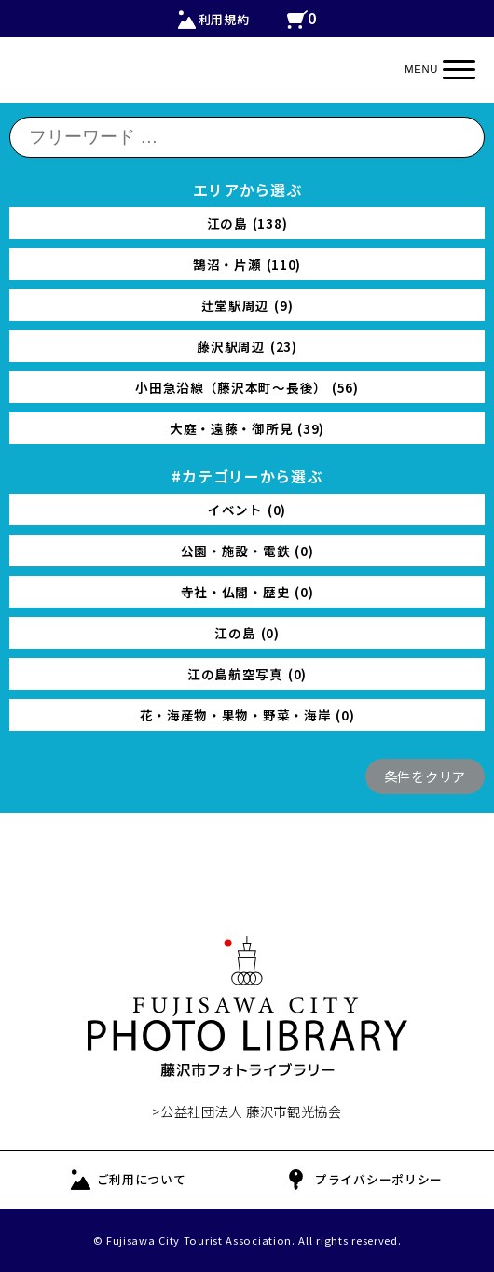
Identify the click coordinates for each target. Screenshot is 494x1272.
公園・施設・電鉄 (247, 551)
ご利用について (141, 1179)
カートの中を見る (302, 19)
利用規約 (224, 19)
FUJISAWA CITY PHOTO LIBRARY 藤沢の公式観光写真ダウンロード (247, 79)
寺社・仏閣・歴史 (247, 592)
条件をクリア (425, 776)
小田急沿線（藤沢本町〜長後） (247, 387)
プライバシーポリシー (379, 1179)
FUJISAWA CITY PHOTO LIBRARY (247, 1007)
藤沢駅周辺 (246, 346)
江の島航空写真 (247, 674)
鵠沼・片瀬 (247, 264)
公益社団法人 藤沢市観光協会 (251, 1111)
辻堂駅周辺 (247, 305)
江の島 (247, 223)
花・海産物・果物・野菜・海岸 (247, 715)
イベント (247, 509)
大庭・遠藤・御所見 (247, 428)
